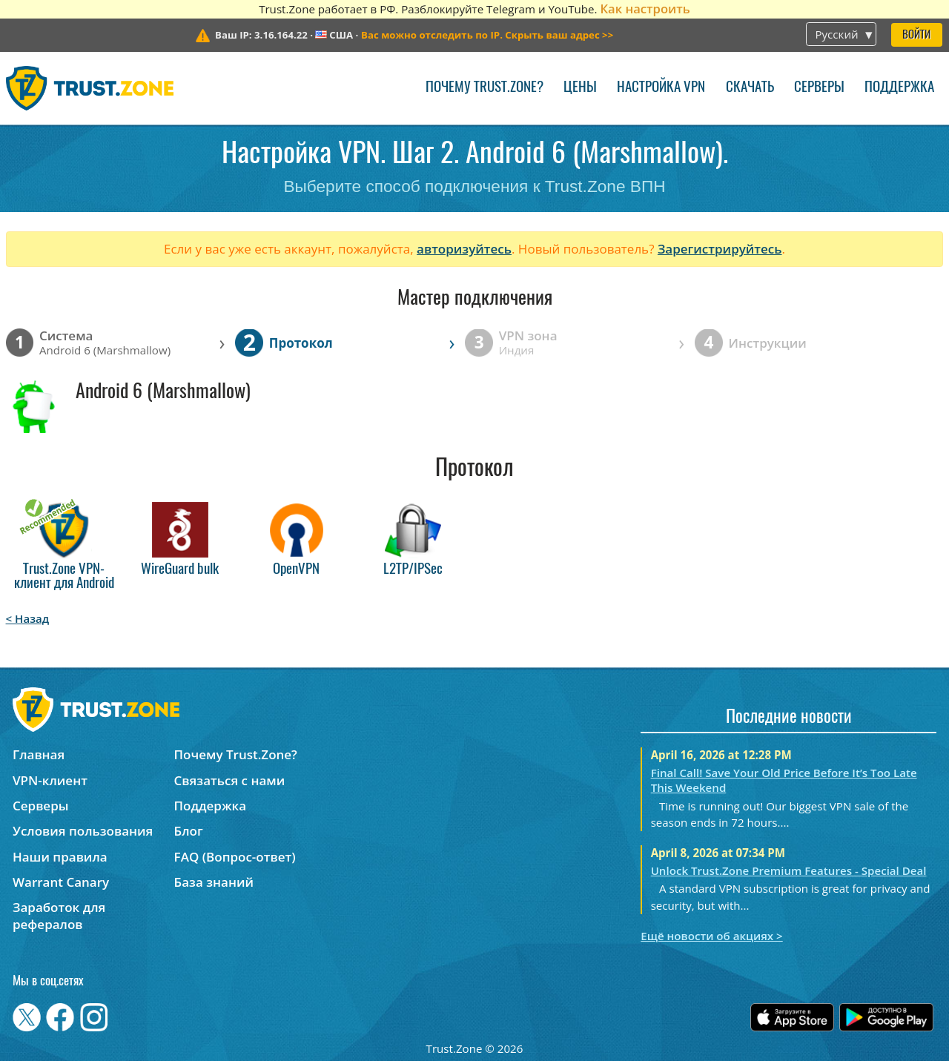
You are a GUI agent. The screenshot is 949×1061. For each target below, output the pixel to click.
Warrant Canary (61, 881)
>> (487, 35)
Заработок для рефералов (59, 916)
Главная (39, 754)
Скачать (750, 88)
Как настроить (645, 8)
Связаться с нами (229, 780)
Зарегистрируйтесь (720, 248)
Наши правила (60, 856)
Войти (916, 35)
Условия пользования (83, 830)
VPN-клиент (50, 780)
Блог (188, 830)
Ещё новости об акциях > (711, 935)
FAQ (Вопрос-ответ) (235, 856)
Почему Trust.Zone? (484, 88)
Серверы (819, 88)
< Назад (28, 618)
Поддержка (899, 88)
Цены (580, 88)
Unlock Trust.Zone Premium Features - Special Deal (789, 870)
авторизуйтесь (464, 248)
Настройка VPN (661, 88)
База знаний (214, 881)
